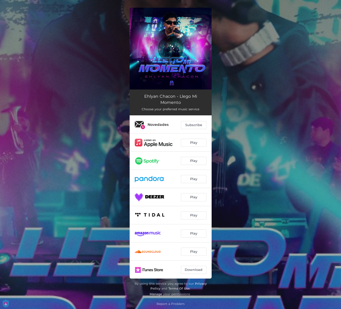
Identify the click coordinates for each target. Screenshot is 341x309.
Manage (156, 294)
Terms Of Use (179, 288)
